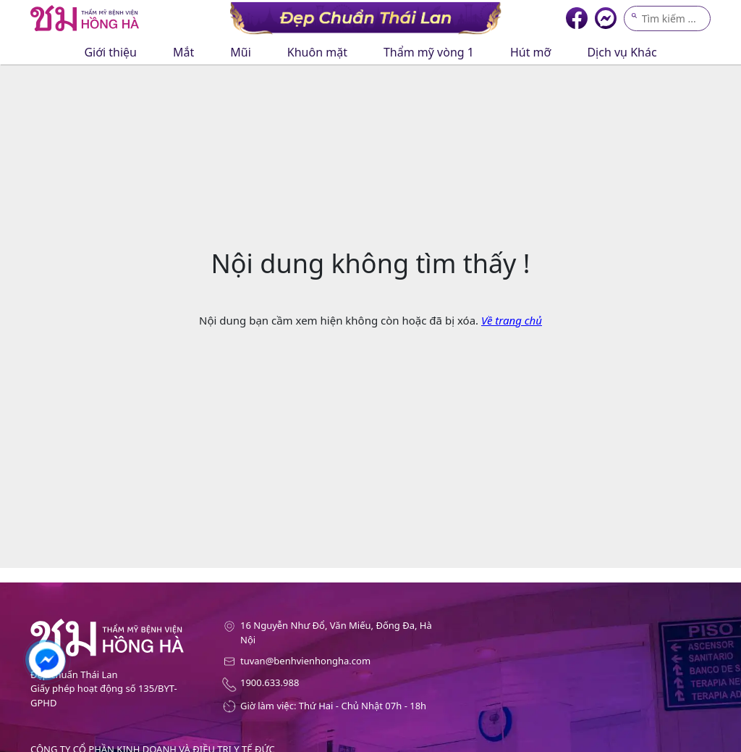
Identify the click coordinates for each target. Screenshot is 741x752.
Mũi (240, 52)
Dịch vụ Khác (621, 52)
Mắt (183, 52)
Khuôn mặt (317, 52)
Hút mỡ (530, 52)
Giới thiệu (110, 52)
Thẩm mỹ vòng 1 (429, 52)
